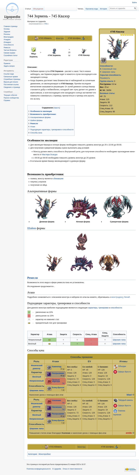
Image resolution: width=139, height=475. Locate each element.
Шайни (31, 228)
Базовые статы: (107, 93)
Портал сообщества (11, 98)
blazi (129, 394)
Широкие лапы (108, 72)
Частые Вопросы (10, 50)
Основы (7, 29)
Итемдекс (7, 42)
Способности (106, 66)
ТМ (63, 383)
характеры (92, 308)
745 (45, 24)
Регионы (7, 34)
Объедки (122, 366)
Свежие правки (9, 53)
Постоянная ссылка (11, 84)
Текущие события (10, 95)
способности (116, 308)
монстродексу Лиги (119, 297)
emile (129, 433)
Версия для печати (11, 82)
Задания (7, 32)
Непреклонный (36, 381)
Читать (80, 9)
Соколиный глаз (109, 69)
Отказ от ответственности (72, 469)
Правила (7, 63)
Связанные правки (11, 77)
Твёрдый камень (125, 400)
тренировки (103, 308)
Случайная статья (10, 55)
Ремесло (32, 277)
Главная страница (10, 26)
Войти (134, 3)
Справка (7, 100)
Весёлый (36, 377)
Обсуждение (38, 9)
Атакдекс (7, 40)
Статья (28, 9)
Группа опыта (106, 81)
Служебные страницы (12, 79)
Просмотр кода (92, 9)
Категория (32, 454)
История (103, 9)
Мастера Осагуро (49, 154)
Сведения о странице (12, 87)
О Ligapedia (56, 469)
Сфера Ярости (124, 371)
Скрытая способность (110, 75)
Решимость (105, 78)
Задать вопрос (9, 66)
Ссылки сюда (9, 74)
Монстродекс (45, 454)
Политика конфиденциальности (39, 469)
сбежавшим (58, 178)
